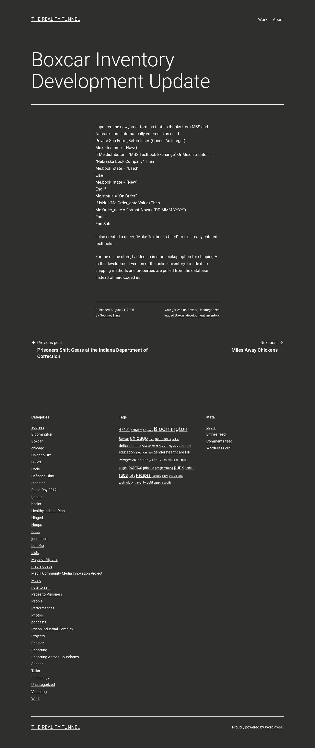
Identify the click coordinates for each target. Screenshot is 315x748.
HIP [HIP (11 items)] (187, 452)
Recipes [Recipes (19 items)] (143, 475)
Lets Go (37, 545)
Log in (211, 427)
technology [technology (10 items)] (126, 482)
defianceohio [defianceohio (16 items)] (130, 446)
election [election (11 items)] (141, 452)
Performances (42, 608)
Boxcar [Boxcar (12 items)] (124, 439)
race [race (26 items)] (123, 475)
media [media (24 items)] (168, 459)
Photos (37, 615)
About (278, 19)
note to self (40, 587)
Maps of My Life (44, 559)
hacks (36, 504)
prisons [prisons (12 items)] (148, 468)
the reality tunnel (55, 19)
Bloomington (41, 434)
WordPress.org (218, 448)
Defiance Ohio (42, 476)
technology (40, 678)
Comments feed (219, 441)
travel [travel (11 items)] (138, 482)
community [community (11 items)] (163, 439)
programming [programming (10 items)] (164, 468)
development (195, 315)
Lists (35, 552)
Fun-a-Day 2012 (44, 490)
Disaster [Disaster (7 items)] (163, 446)
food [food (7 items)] (150, 452)
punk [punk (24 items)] (179, 467)
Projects (38, 636)
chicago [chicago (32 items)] (139, 438)
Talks (35, 671)
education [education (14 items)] (127, 452)
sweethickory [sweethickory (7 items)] (176, 475)
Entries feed (216, 434)
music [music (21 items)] (181, 459)
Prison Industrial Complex (52, 629)
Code (35, 469)
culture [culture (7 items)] (175, 439)
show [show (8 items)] (165, 475)
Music (36, 580)
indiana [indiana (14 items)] (143, 460)
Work (263, 19)
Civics (36, 462)
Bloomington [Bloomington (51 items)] (171, 428)
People (37, 601)
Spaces (37, 664)
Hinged (37, 518)
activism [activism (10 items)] (136, 430)
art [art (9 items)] (145, 429)
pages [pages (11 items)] (123, 468)
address (37, 427)
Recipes (37, 643)
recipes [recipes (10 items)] (156, 475)
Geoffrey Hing (110, 315)
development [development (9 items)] (150, 446)
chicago (37, 448)
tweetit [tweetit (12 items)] (148, 482)
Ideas (35, 531)
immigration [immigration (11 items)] (127, 460)
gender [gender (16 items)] (159, 452)
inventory (213, 315)
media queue (41, 566)
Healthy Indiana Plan (48, 511)
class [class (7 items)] (151, 439)
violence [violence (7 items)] (158, 482)
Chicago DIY (41, 455)
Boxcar (192, 310)
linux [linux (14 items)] (157, 460)
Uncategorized (209, 310)
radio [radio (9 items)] (132, 475)
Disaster (38, 483)
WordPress (274, 727)
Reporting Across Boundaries (55, 657)
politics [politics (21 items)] (135, 467)
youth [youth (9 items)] (167, 482)
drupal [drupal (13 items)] (186, 446)
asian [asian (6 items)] (150, 430)
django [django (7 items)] (176, 446)
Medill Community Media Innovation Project (66, 573)
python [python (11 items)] (189, 468)
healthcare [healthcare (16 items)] (175, 452)
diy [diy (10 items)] (170, 446)
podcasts (38, 622)
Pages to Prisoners (46, 594)
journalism (39, 539)
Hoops (36, 524)
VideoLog (39, 692)
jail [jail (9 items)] (151, 460)
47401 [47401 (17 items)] (124, 429)
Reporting (39, 650)
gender (37, 497)
